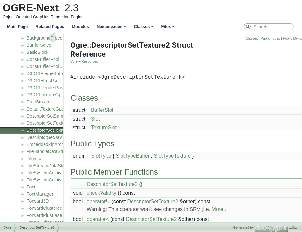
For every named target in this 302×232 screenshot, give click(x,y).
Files (168, 26)
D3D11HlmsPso (42, 80)
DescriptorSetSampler (48, 116)
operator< (107, 219)
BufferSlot (111, 110)
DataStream (38, 101)
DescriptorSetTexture (47, 123)
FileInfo (33, 158)
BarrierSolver (39, 45)
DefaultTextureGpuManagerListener (62, 108)
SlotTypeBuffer (142, 156)
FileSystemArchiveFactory (52, 179)
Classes (143, 26)
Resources (99, 61)
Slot (104, 118)
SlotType (110, 156)
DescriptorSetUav (44, 137)
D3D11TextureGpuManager (54, 94)
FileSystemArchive (45, 172)
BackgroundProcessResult (53, 38)
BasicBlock (37, 52)
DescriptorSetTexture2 (48, 130)
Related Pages (49, 26)
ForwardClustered (44, 208)
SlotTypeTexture (181, 156)
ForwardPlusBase (44, 215)
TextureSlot (113, 127)
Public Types (279, 38)
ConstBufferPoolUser (47, 66)
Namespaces (111, 26)
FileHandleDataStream (49, 151)
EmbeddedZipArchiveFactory (55, 144)
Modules (80, 26)
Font (30, 186)
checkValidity (110, 193)
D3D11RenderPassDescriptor (56, 87)
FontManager (39, 194)
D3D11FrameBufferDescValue (56, 73)
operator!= (107, 201)
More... (229, 209)
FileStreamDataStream (49, 165)
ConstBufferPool (42, 59)
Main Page (17, 26)
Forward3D (37, 201)
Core (83, 61)
